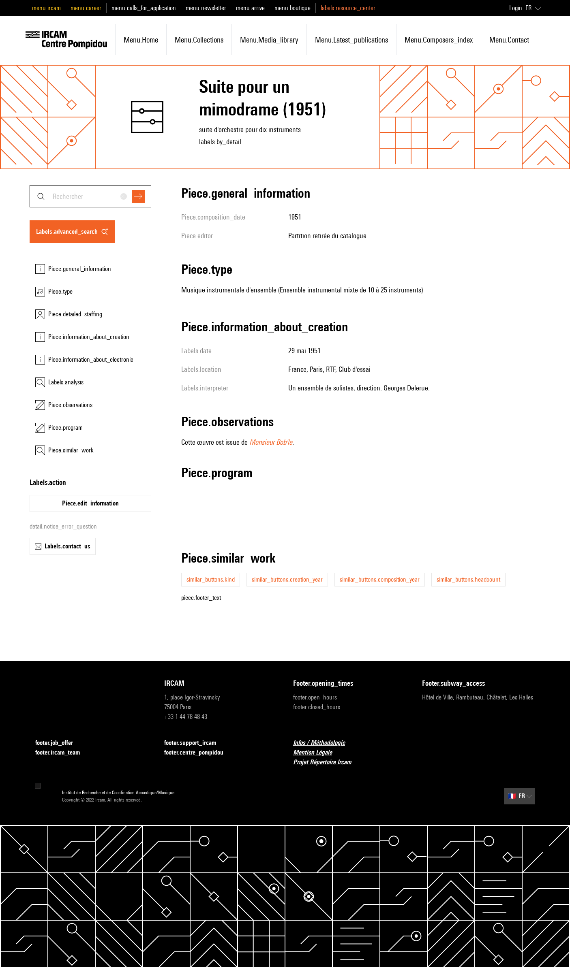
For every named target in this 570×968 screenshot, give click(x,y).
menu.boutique (292, 8)
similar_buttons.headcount (468, 579)
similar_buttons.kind (210, 579)
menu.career (86, 8)
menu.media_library (269, 39)
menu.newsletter (206, 8)
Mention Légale (317, 752)
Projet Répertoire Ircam (327, 762)
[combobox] (90, 196)
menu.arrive (250, 8)
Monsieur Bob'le (270, 442)
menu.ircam (46, 8)
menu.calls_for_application (143, 8)
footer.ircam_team (62, 752)
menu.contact (509, 39)
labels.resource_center (348, 8)
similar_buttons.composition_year (380, 579)
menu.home (141, 39)
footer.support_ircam (195, 743)
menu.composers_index (439, 39)
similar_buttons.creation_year (287, 579)
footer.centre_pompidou (198, 752)
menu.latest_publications (351, 39)
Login (515, 8)
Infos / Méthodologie (324, 743)
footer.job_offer (59, 743)
